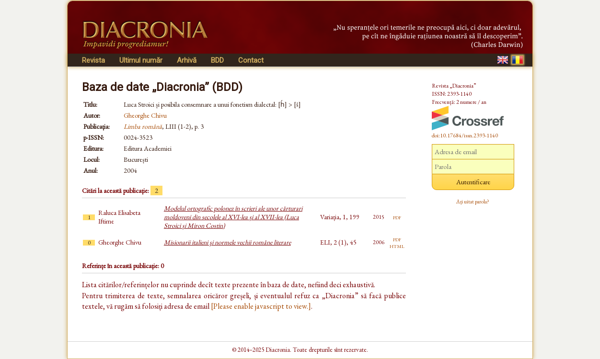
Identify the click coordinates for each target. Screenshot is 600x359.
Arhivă (186, 60)
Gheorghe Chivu (145, 115)
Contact (251, 60)
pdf (397, 217)
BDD (217, 60)
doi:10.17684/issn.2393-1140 (465, 135)
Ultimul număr (140, 60)
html (397, 245)
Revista (93, 60)
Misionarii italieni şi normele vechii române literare (227, 242)
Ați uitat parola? (472, 201)
